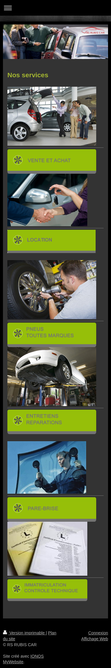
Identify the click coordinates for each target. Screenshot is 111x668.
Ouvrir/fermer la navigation (55, 7)
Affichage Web (94, 638)
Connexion (98, 633)
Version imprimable (24, 633)
